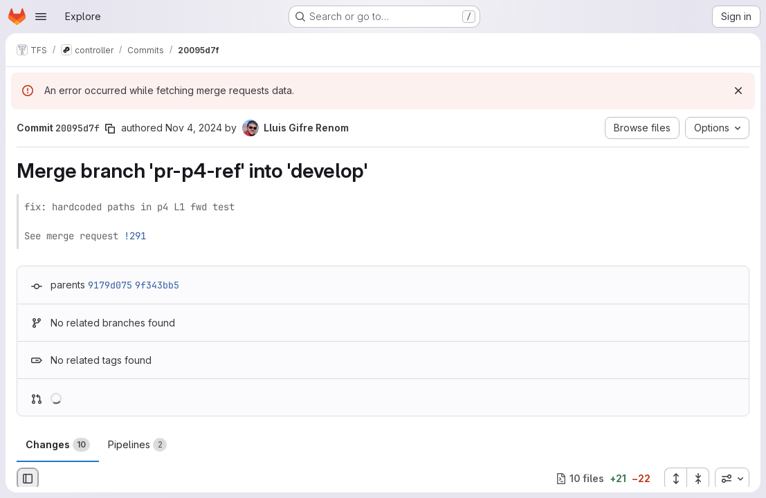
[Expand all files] (675, 479)
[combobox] (732, 479)
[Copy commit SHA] (110, 128)
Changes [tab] (58, 445)
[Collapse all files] (698, 479)
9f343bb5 (157, 285)
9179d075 (110, 285)
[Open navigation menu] (41, 17)
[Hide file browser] (28, 479)
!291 (135, 236)
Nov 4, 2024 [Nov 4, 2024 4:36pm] (193, 127)
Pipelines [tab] (137, 445)
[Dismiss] (738, 90)
